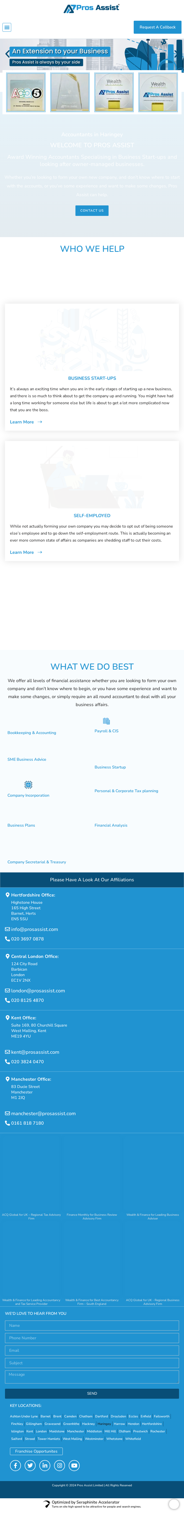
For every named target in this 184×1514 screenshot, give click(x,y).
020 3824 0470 (27, 1065)
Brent (57, 1420)
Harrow (119, 1427)
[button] (6, 27)
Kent (29, 1435)
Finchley (17, 1427)
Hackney (88, 1427)
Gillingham (34, 1427)
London (41, 1435)
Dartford (101, 1420)
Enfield (146, 1420)
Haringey (104, 1427)
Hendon (133, 1427)
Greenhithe (71, 1427)
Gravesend (53, 1427)
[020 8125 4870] (7, 1004)
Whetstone (114, 1442)
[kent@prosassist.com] (7, 1055)
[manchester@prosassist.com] (7, 1117)
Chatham (85, 1420)
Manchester (75, 1435)
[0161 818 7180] (7, 1126)
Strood (30, 1442)
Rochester (157, 1435)
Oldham (124, 1435)
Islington (17, 1435)
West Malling (72, 1442)
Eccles (133, 1420)
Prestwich (140, 1435)
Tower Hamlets (49, 1442)
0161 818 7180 (27, 1127)
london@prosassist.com (38, 994)
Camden (70, 1420)
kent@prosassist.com (35, 1056)
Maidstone (56, 1435)
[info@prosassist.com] (7, 932)
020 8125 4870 (27, 1004)
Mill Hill (110, 1435)
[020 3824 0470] (7, 1065)
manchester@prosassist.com (43, 1117)
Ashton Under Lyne (24, 1420)
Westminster (94, 1442)
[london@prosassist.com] (7, 994)
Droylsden (118, 1420)
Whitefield (133, 1442)
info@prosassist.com (34, 933)
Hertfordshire (152, 1427)
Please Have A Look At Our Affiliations (92, 883)
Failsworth (161, 1420)
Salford (16, 1442)
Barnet (46, 1420)
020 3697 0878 (27, 943)
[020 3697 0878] (7, 942)
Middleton (94, 1435)
